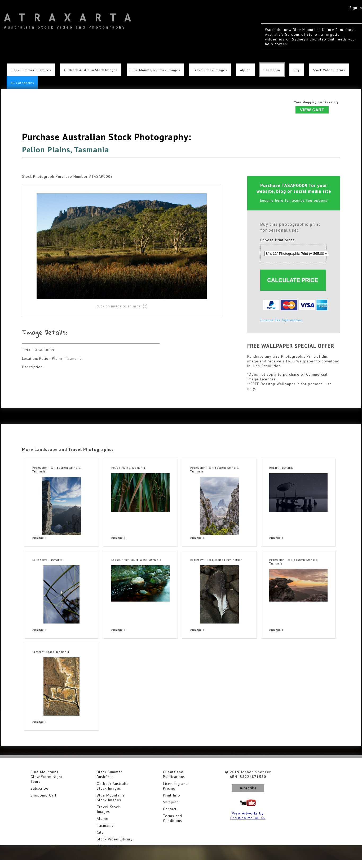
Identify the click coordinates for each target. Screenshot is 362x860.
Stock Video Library (329, 70)
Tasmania (272, 70)
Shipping (171, 802)
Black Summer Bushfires (31, 70)
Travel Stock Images (210, 70)
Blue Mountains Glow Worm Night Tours (46, 777)
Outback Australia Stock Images (90, 70)
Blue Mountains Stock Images (155, 70)
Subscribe (39, 788)
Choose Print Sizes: (277, 240)
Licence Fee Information (281, 320)
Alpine (245, 70)
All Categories (22, 82)
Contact (169, 809)
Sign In (355, 7)
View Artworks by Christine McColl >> (248, 815)
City (296, 70)
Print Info (171, 795)
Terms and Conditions (172, 818)
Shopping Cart (43, 795)
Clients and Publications (174, 774)
